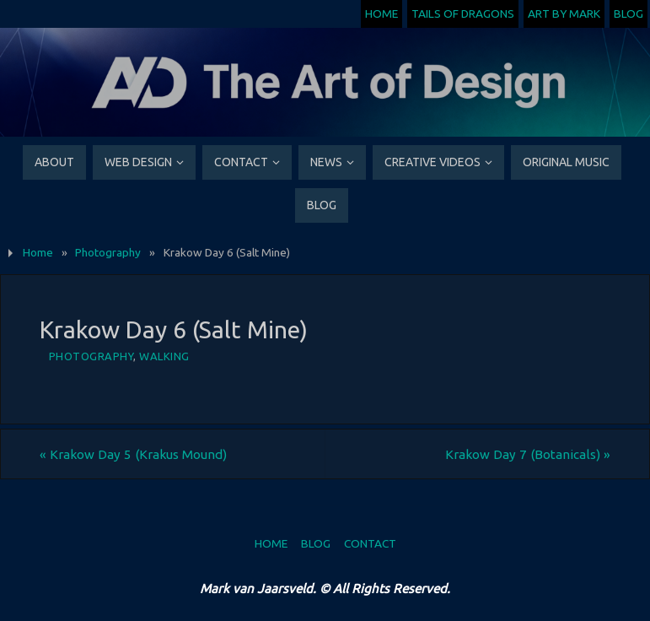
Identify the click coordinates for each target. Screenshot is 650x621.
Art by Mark (564, 13)
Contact (370, 543)
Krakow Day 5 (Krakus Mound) (133, 454)
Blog (628, 13)
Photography (108, 252)
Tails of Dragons (462, 13)
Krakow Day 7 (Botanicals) (527, 454)
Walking (164, 356)
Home (381, 13)
